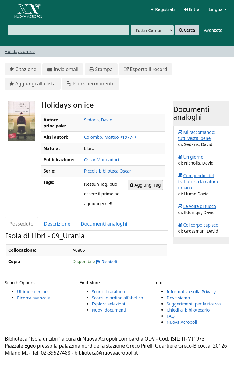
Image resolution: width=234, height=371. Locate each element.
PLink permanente (91, 83)
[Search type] (152, 30)
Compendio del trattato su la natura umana (198, 182)
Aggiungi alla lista (32, 83)
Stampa (101, 69)
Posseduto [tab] (21, 223)
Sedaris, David (98, 120)
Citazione (22, 69)
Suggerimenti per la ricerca (194, 304)
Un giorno (191, 157)
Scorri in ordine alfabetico (117, 298)
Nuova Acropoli (182, 322)
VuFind (19, 9)
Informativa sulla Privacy (191, 291)
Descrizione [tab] (57, 223)
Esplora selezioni (108, 304)
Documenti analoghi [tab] (104, 223)
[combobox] (68, 30)
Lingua (218, 9)
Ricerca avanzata (33, 298)
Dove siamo (178, 298)
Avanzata (213, 30)
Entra (192, 9)
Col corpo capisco (198, 225)
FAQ (171, 316)
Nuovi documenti (109, 310)
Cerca (187, 30)
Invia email (62, 69)
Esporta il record (145, 69)
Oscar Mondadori (101, 159)
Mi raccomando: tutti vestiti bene (197, 135)
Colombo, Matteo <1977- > (110, 137)
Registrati (163, 9)
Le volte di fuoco (197, 206)
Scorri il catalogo (108, 291)
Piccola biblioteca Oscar (107, 171)
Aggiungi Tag (145, 185)
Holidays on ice (20, 51)
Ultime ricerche (32, 291)
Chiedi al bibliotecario (188, 310)
